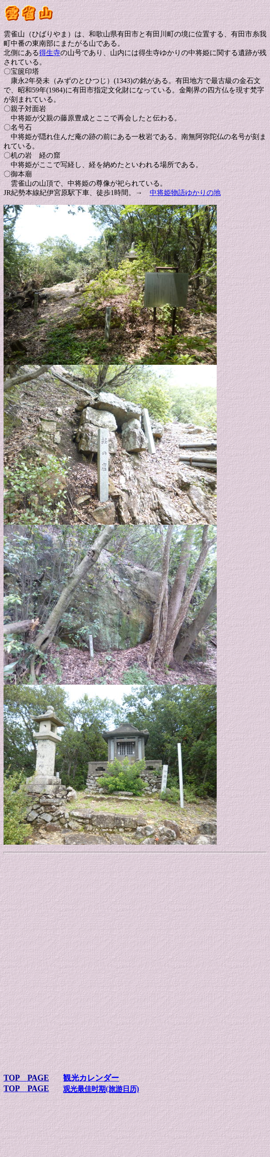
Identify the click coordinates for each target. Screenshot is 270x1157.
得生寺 (49, 52)
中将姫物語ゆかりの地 (185, 192)
